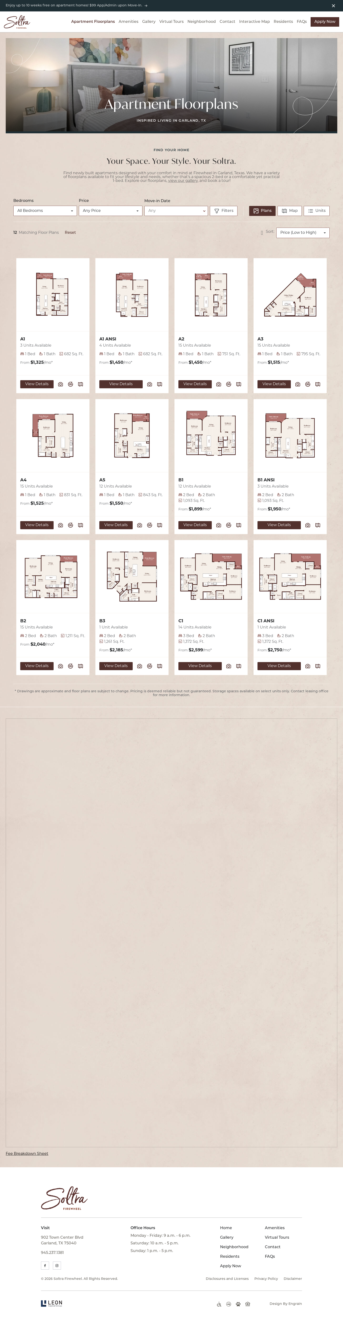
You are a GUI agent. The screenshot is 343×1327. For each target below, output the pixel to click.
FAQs (302, 22)
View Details (37, 384)
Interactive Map (254, 22)
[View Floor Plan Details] (52, 294)
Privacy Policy (266, 1279)
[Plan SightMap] (81, 384)
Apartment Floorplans (93, 22)
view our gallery (183, 181)
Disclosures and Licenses (227, 1279)
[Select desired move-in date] (177, 211)
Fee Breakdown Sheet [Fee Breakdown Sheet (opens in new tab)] (27, 1154)
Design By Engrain (286, 1304)
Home (226, 1228)
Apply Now (324, 22)
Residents (283, 22)
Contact (227, 22)
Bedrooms (23, 201)
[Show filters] (223, 211)
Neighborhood (201, 22)
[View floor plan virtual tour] (71, 384)
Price (84, 201)
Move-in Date (157, 201)
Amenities (128, 22)
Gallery (149, 22)
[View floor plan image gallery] (60, 384)
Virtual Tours (171, 22)
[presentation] (171, 932)
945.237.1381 (52, 1253)
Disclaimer (293, 1279)
